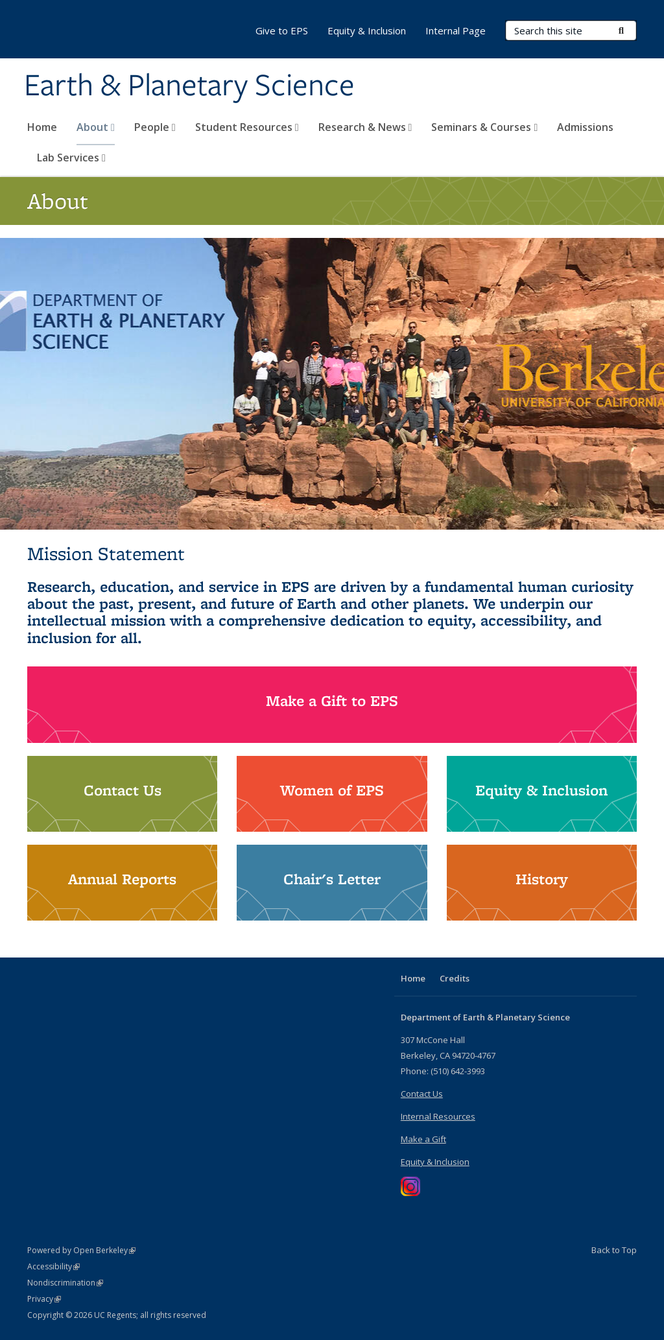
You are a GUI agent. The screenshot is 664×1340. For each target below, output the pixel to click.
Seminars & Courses (484, 127)
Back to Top (614, 1250)
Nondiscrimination (65, 1282)
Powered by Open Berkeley (81, 1250)
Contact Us (422, 1093)
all (129, 638)
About (96, 127)
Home (42, 127)
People (155, 127)
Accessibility (53, 1266)
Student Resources (247, 127)
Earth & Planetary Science (189, 86)
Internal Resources (438, 1116)
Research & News (365, 127)
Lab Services (71, 157)
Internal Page (455, 30)
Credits (454, 978)
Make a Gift (423, 1139)
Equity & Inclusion (366, 30)
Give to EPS (281, 30)
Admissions (585, 127)
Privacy (44, 1298)
